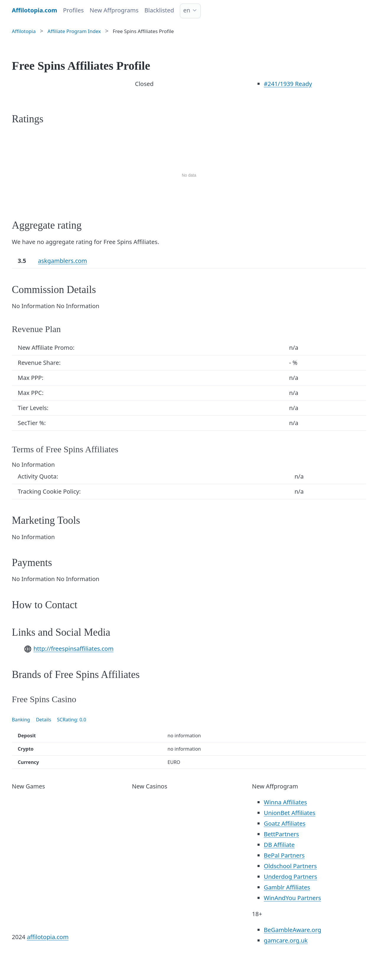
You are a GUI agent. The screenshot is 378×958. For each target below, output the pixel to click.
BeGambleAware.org (292, 930)
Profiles (73, 10)
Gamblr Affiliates (287, 887)
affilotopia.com (48, 937)
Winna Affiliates (285, 802)
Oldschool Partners (290, 866)
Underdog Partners (290, 877)
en (186, 10)
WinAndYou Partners (292, 898)
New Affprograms (114, 10)
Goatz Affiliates (284, 823)
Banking (21, 719)
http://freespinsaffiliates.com (73, 649)
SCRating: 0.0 (71, 719)
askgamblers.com (62, 261)
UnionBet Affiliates (289, 813)
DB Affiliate (279, 845)
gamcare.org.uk (285, 940)
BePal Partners (284, 855)
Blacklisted (159, 10)
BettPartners (281, 834)
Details (43, 719)
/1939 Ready (288, 84)
